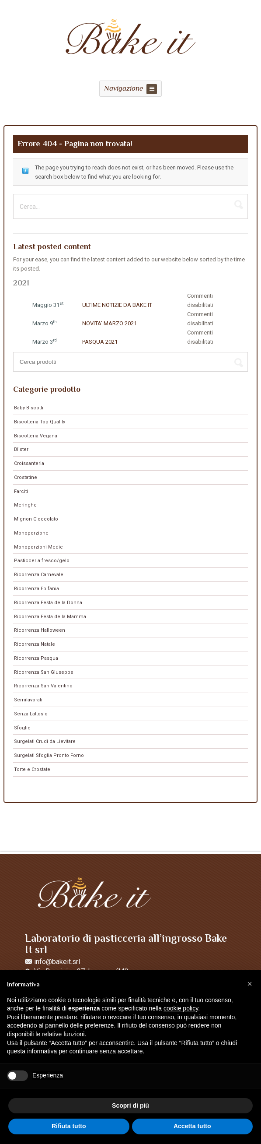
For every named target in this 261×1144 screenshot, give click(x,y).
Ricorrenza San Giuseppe (43, 672)
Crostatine (25, 477)
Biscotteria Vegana (35, 436)
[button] (250, 984)
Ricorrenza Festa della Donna (48, 602)
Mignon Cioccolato (36, 519)
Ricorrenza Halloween (39, 630)
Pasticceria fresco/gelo (42, 560)
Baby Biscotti (28, 408)
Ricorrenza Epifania (36, 588)
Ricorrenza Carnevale (38, 574)
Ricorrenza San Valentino (43, 686)
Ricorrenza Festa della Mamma (50, 617)
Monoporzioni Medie (38, 547)
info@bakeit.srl (57, 961)
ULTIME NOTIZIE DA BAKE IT (117, 305)
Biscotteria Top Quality (39, 422)
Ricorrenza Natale (34, 644)
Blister (21, 449)
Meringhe (25, 505)
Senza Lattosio (31, 714)
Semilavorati (28, 700)
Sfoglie (22, 728)
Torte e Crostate (32, 769)
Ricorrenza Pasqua (36, 658)
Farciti (21, 491)
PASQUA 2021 (100, 341)
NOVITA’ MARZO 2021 (109, 323)
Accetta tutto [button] (192, 1126)
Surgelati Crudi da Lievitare (45, 741)
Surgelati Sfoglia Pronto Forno (49, 755)
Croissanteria (29, 463)
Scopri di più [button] (130, 1105)
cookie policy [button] (181, 1008)
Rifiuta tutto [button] (69, 1126)
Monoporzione (31, 533)
